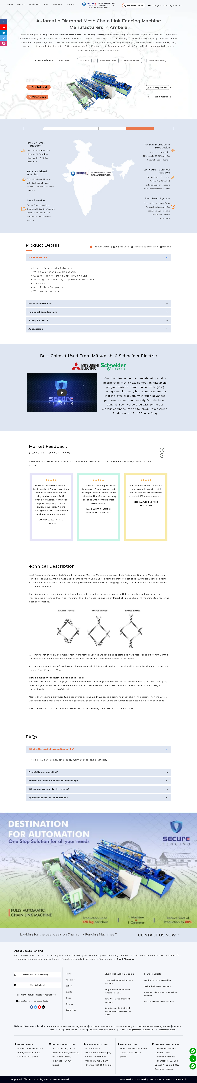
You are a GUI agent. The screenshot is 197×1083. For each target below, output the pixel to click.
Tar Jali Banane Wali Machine (102, 1030)
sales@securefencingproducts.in (33, 1001)
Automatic (84, 60)
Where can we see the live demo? (48, 789)
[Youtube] (3, 27)
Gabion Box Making (157, 60)
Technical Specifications (42, 312)
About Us (70, 980)
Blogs (68, 998)
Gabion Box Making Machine (157, 980)
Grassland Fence (131, 60)
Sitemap (70, 1004)
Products (33, 4)
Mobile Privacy (157, 1079)
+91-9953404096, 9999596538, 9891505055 (36, 995)
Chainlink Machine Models (119, 974)
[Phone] (190, 1056)
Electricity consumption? (43, 772)
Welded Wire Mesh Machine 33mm (159, 1030)
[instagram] (3, 43)
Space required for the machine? (48, 797)
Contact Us (71, 1010)
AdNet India (181, 1079)
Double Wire (64, 60)
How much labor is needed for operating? (53, 780)
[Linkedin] (3, 32)
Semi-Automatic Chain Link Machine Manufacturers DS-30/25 (118, 1011)
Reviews (57, 4)
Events (69, 992)
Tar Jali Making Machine (129, 1030)
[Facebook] (3, 21)
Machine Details (37, 257)
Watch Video (37, 97)
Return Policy (126, 1079)
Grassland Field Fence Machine (159, 1002)
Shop (46, 4)
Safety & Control (38, 320)
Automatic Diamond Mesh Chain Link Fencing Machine (115, 1026)
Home (10, 4)
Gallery (69, 986)
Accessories (35, 329)
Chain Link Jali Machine (76, 1030)
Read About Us (125, 959)
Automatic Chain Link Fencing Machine (69, 1026)
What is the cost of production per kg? (51, 749)
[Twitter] (3, 38)
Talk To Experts (38, 87)
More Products (152, 974)
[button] (133, 5)
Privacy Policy (141, 1079)
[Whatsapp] (191, 1065)
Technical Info (159, 96)
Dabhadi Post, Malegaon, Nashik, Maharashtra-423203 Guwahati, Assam (167, 1056)
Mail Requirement (157, 87)
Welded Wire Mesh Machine (157, 986)
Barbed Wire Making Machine (157, 1026)
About (20, 4)
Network (170, 1079)
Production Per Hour (40, 303)
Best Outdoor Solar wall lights (145, 510)
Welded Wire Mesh (108, 60)
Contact (70, 4)
